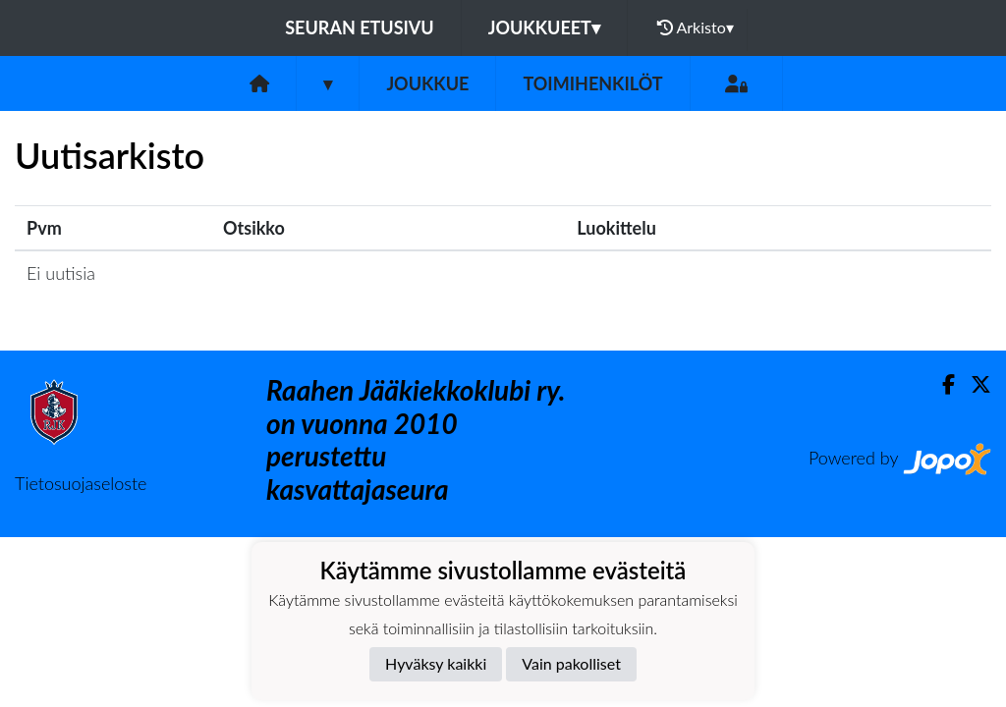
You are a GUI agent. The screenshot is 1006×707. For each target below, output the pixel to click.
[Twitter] (973, 384)
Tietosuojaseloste (80, 483)
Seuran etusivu (359, 27)
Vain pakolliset (571, 663)
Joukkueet (544, 27)
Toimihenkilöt (592, 83)
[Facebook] (940, 384)
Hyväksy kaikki (435, 663)
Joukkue (427, 83)
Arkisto (695, 27)
